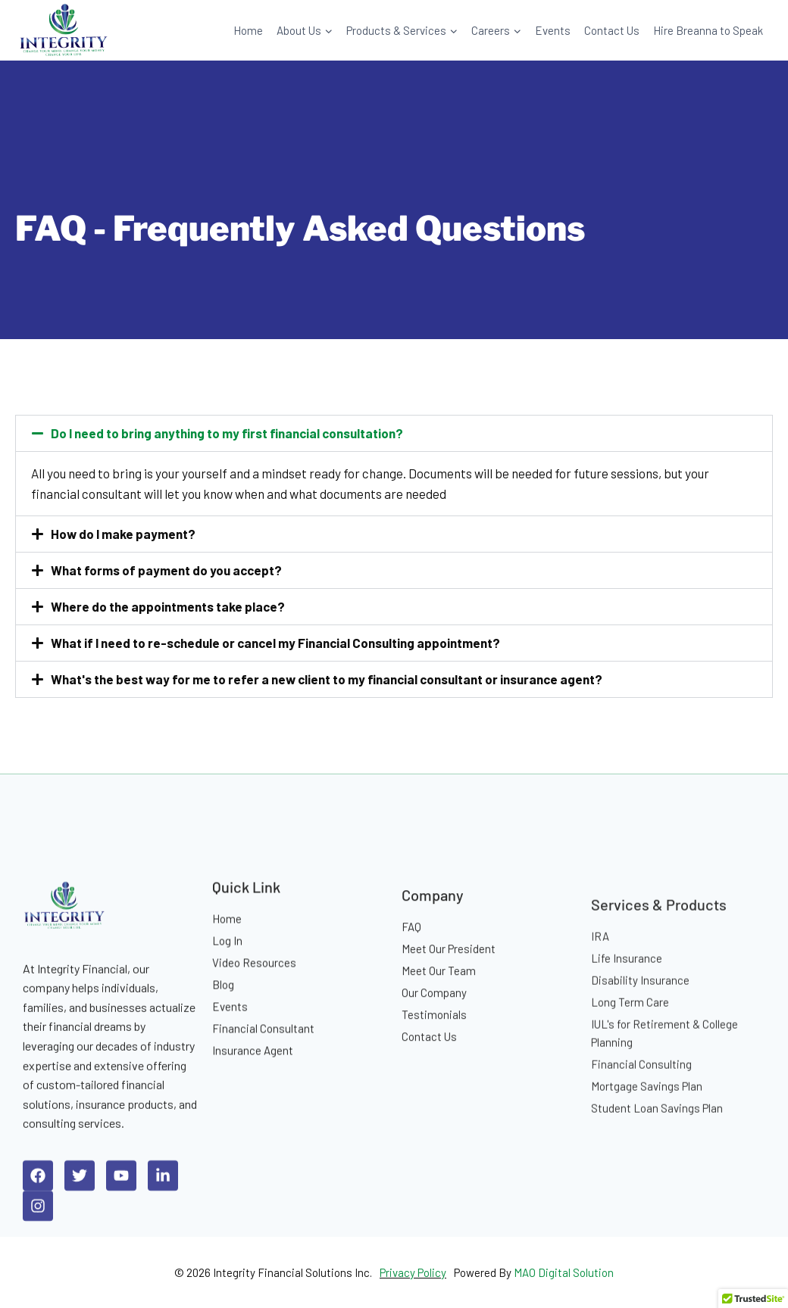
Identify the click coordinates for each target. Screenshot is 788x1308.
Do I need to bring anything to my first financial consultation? (227, 433)
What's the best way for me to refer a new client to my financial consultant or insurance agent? (326, 679)
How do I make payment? (123, 533)
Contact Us (611, 30)
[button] (394, 433)
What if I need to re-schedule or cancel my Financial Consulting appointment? (275, 642)
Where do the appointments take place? (168, 606)
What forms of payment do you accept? (166, 570)
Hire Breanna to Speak (708, 30)
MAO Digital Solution (564, 1272)
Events (553, 30)
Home (248, 30)
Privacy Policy (413, 1272)
